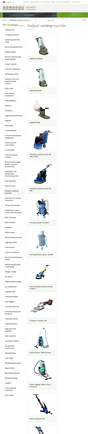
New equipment (10, 15)
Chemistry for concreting (10, 143)
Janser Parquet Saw (67, 224)
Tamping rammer (12, 34)
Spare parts (47, 15)
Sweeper (8, 227)
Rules (6, 420)
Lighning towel (11, 242)
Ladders (8, 383)
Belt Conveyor (10, 217)
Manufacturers (34, 2)
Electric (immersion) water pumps (13, 58)
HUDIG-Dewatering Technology (12, 265)
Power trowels (11, 64)
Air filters (8, 276)
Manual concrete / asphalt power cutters (12, 81)
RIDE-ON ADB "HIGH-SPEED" (40, 292)
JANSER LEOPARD (36, 57)
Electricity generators (13, 47)
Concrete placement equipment (13, 136)
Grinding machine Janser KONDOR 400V (69, 259)
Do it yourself (45, 2)
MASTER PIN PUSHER (13, 281)
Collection (22, 411)
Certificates (66, 2)
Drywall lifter (10, 291)
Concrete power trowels (11, 156)
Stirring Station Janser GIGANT (38, 159)
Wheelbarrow (10, 353)
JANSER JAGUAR (65, 57)
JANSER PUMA (35, 90)
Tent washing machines (10, 389)
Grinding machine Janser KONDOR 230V (39, 259)
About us (26, 2)
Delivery (21, 414)
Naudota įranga (11, 378)
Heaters (8, 105)
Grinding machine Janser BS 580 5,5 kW (70, 91)
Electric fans (10, 186)
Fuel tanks (9, 358)
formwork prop (11, 323)
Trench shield (78, 15)
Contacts (59, 2)
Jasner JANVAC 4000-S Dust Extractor (40, 225)
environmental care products (13, 312)
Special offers (75, 2)
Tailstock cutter (11, 318)
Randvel (5, 20)
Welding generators (13, 363)
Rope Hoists (10, 368)
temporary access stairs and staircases (13, 211)
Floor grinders (10, 181)
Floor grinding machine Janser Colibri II (71, 159)
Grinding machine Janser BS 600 (40, 125)
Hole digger (9, 301)
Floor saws (9, 88)
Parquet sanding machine (28, 20)
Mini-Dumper (10, 222)
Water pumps (10, 52)
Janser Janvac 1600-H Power (70, 192)
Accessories (10, 150)
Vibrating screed (11, 74)
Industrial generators (13, 237)
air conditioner (11, 286)
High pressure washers (10, 329)
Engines (8, 120)
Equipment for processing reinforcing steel (11, 173)
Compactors (10, 29)
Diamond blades (11, 296)
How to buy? (8, 411)
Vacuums (8, 110)
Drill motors (10, 247)
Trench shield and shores (62, 423)
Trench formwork (12, 252)
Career (53, 2)
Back (84, 20)
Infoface (82, 431)
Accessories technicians (10, 347)
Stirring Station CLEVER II (69, 124)
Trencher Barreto (12, 306)
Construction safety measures (13, 199)
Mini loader (9, 395)
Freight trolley (10, 271)
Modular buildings (62, 15)
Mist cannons (10, 336)
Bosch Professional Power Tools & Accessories (12, 164)
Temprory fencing (12, 205)
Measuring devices (12, 373)
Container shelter (12, 341)
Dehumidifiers (10, 100)
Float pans (9, 125)
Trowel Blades (10, 130)
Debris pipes (10, 232)
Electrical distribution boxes (13, 258)
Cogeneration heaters (14, 115)
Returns (7, 417)
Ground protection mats (12, 40)
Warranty (22, 417)
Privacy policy (23, 420)
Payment (7, 414)
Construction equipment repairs (28, 15)
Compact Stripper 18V (38, 192)
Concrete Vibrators (12, 69)
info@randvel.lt (30, 9)
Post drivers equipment (10, 94)
